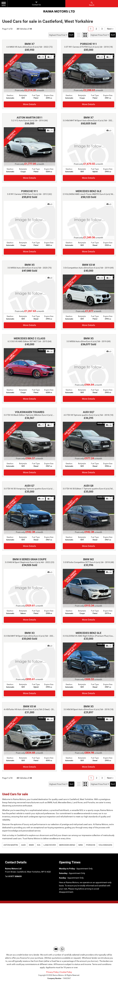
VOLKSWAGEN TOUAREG (29, 412)
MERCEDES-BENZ (67, 845)
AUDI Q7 (29, 485)
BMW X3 (30, 632)
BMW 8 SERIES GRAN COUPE (29, 559)
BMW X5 (30, 264)
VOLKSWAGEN (105, 845)
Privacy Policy (52, 972)
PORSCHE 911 (88, 43)
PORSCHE (90, 845)
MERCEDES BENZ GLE (88, 191)
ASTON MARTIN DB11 (29, 117)
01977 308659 (15, 876)
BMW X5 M (29, 706)
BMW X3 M (88, 264)
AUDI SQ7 (88, 412)
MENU (3, 3)
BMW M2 (88, 559)
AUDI (23, 845)
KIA (38, 845)
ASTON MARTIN (10, 845)
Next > (110, 28)
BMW (31, 845)
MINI (80, 845)
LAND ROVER (50, 845)
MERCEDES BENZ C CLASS (29, 338)
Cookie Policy (66, 972)
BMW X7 (30, 43)
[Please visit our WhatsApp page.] (62, 949)
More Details (29, 104)
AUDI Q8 (88, 485)
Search (91, 3)
